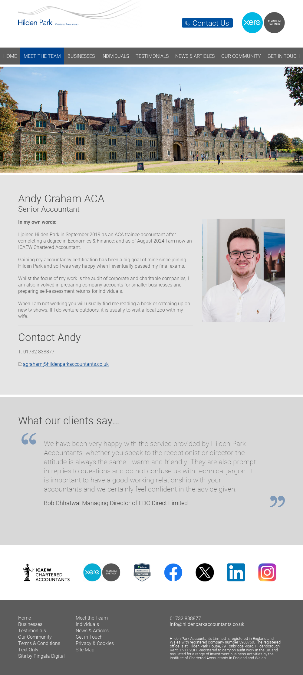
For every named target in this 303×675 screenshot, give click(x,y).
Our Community (241, 56)
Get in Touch (284, 56)
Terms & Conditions (39, 643)
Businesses (81, 56)
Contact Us (211, 23)
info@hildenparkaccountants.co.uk (207, 624)
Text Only (28, 649)
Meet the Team (42, 56)
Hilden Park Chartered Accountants (151, 20)
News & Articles (195, 56)
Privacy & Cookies (95, 643)
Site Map (85, 649)
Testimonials (152, 56)
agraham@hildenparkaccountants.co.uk (66, 364)
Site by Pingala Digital (41, 656)
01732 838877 (185, 618)
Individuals (115, 56)
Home (10, 56)
